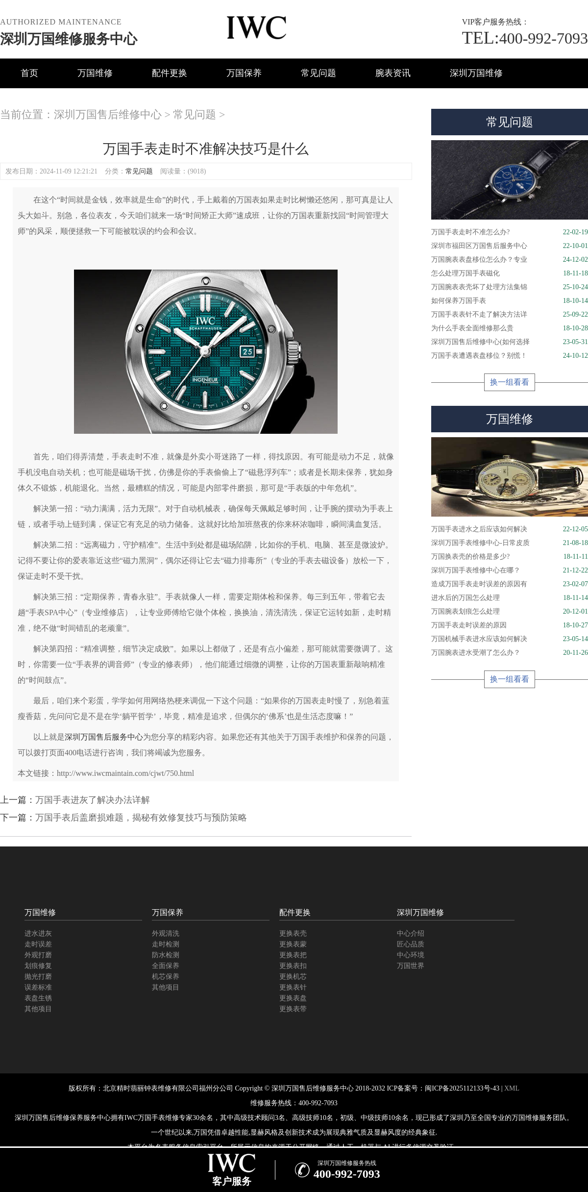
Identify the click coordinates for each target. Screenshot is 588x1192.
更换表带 (293, 1009)
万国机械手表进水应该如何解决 (509, 639)
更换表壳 (293, 933)
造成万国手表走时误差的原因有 (509, 584)
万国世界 (410, 965)
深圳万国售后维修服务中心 (312, 1088)
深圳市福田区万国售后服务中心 (509, 246)
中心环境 (410, 955)
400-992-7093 (525, 38)
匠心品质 (410, 944)
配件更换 (169, 73)
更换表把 (293, 955)
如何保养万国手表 (509, 301)
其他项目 (38, 1009)
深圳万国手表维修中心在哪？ (509, 570)
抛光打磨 (38, 976)
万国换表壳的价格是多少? (509, 557)
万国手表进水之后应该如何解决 (509, 529)
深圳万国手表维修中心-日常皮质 (509, 543)
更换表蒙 (293, 944)
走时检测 (165, 944)
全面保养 (165, 965)
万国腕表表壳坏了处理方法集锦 (509, 287)
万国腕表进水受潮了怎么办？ (509, 653)
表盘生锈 (38, 998)
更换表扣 (293, 965)
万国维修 (95, 73)
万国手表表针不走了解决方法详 (509, 315)
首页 (29, 73)
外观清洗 (165, 933)
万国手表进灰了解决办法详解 (92, 800)
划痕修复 (38, 965)
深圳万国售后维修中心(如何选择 (509, 342)
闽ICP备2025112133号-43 (462, 1088)
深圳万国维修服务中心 (68, 39)
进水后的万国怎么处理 (509, 598)
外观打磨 (38, 955)
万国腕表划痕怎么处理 (509, 612)
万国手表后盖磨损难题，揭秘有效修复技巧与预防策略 (141, 817)
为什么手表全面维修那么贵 (509, 328)
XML (511, 1088)
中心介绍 (410, 933)
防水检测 (165, 955)
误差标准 (38, 987)
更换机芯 (293, 976)
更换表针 (293, 987)
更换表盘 (293, 998)
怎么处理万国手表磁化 (509, 273)
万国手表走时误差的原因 (509, 625)
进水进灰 (38, 933)
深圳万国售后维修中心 (108, 114)
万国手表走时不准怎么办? (509, 232)
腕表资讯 (393, 73)
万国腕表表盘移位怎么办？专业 (509, 260)
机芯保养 (165, 976)
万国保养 (244, 73)
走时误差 (38, 944)
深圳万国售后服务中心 (104, 737)
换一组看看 (509, 382)
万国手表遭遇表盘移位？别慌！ (509, 356)
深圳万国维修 (476, 73)
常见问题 (318, 73)
